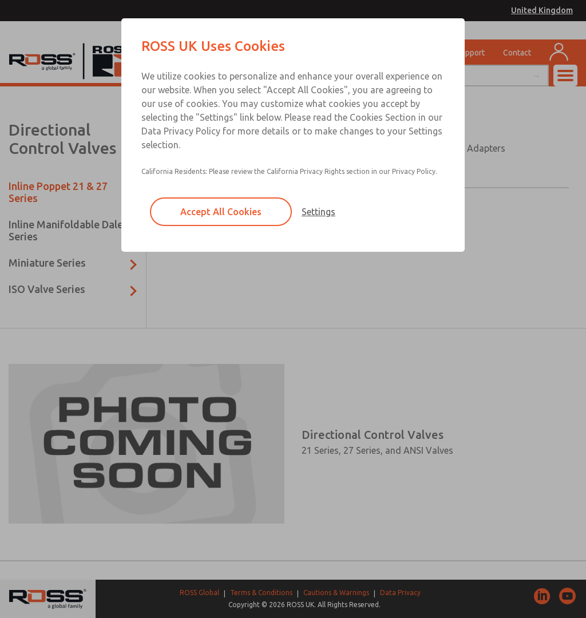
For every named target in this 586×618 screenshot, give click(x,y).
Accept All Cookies (221, 212)
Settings (318, 212)
